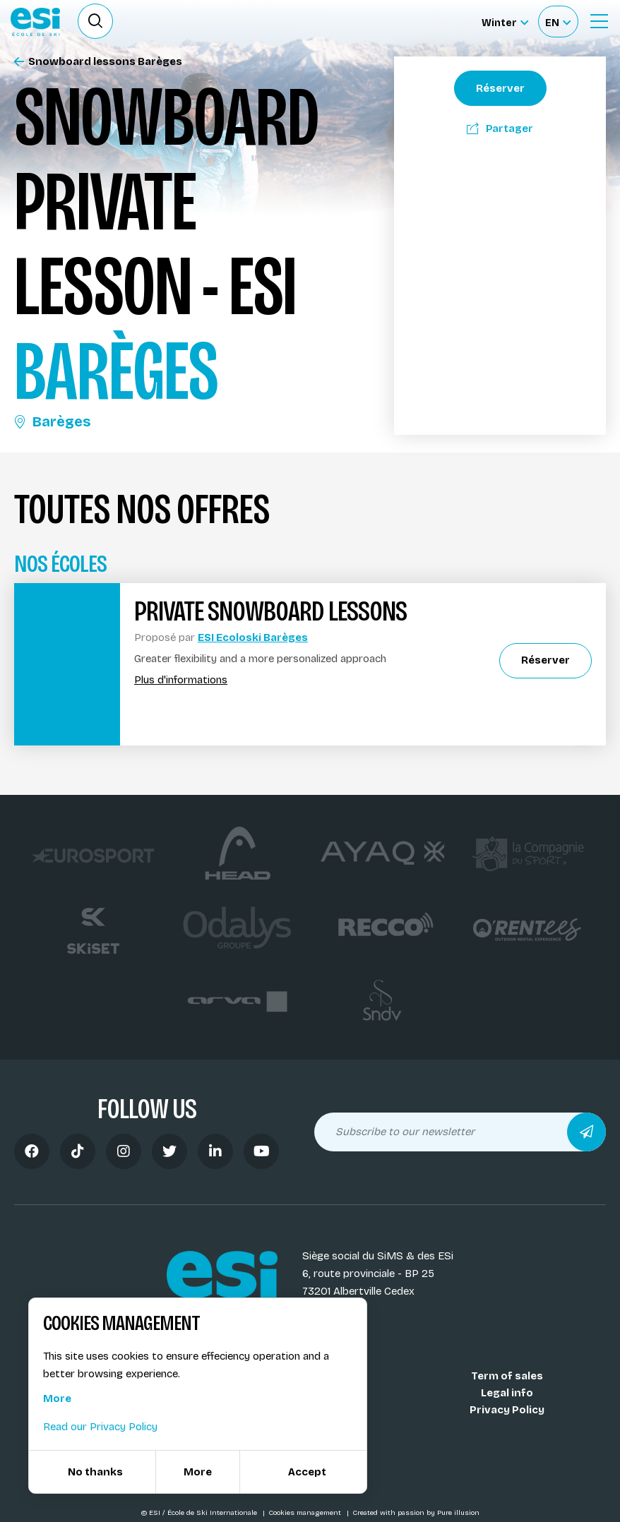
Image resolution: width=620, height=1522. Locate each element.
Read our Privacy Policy (100, 1426)
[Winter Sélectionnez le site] (505, 21)
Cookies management (305, 1513)
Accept (307, 1472)
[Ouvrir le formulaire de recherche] (95, 21)
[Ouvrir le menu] (599, 21)
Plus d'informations (180, 680)
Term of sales (507, 1376)
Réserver (500, 88)
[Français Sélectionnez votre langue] (558, 21)
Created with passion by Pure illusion (415, 1513)
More (57, 1398)
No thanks (95, 1472)
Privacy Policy (507, 1409)
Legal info (507, 1392)
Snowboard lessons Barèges (98, 61)
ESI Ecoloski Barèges (253, 637)
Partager (500, 128)
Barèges (52, 421)
